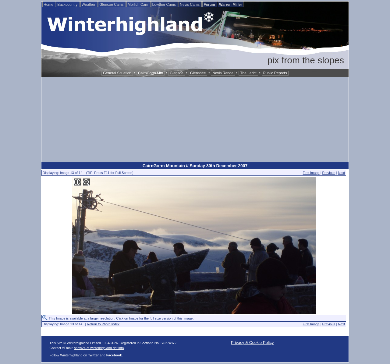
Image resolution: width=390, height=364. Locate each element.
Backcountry (67, 4)
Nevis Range (222, 73)
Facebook (114, 355)
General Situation (117, 73)
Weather (89, 4)
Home (49, 4)
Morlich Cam (138, 4)
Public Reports (275, 73)
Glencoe (176, 73)
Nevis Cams (190, 4)
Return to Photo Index (103, 324)
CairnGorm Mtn (150, 73)
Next (341, 173)
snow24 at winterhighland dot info (99, 348)
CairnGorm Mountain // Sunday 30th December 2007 (195, 165)
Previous (328, 173)
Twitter (93, 355)
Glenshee (198, 73)
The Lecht (248, 73)
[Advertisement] (195, 119)
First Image (311, 173)
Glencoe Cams (112, 4)
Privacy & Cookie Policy (252, 342)
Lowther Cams (164, 4)
